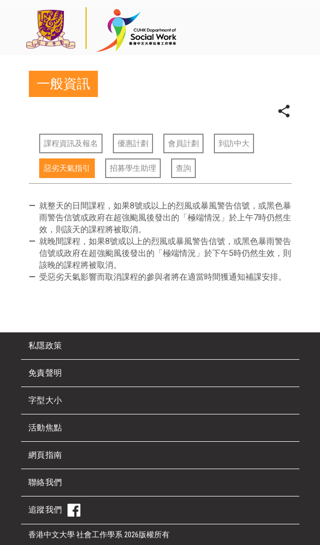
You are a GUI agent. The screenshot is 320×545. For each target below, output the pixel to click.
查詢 (183, 168)
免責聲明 (45, 373)
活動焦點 (45, 427)
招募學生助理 (133, 168)
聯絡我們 (45, 482)
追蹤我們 (54, 510)
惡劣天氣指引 (67, 168)
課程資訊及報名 (71, 143)
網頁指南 (45, 455)
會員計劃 (183, 143)
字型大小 (45, 400)
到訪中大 (233, 143)
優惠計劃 (132, 143)
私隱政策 (45, 345)
